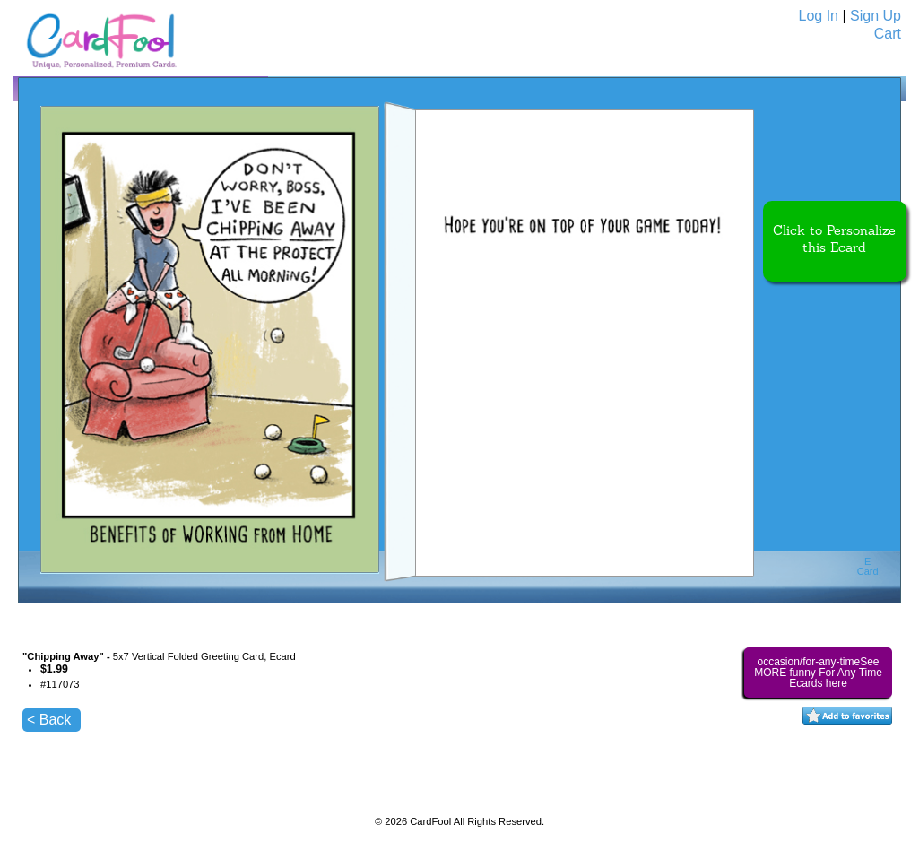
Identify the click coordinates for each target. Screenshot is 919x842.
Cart (887, 33)
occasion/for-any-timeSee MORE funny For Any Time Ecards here (818, 672)
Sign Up (875, 15)
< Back (49, 719)
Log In (818, 15)
